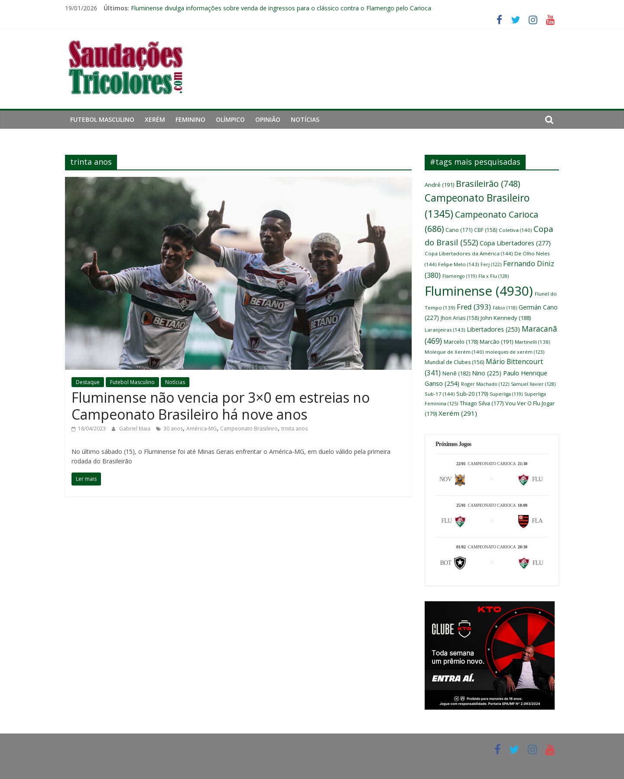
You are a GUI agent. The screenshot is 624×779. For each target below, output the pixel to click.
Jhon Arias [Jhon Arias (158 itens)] (460, 318)
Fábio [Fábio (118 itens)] (505, 308)
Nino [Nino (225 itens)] (486, 373)
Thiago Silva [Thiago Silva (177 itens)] (482, 403)
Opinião (267, 119)
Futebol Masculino (102, 119)
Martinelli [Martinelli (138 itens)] (532, 342)
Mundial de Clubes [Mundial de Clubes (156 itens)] (454, 362)
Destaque (88, 382)
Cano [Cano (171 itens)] (458, 230)
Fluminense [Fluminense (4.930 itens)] (479, 291)
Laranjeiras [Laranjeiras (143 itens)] (445, 329)
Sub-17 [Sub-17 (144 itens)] (440, 394)
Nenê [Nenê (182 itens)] (456, 373)
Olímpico (230, 119)
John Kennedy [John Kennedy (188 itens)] (506, 318)
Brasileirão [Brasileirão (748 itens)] (488, 183)
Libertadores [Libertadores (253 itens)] (493, 329)
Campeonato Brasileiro (249, 428)
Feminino (190, 119)
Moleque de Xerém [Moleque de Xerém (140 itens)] (454, 352)
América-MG (201, 428)
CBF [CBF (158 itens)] (485, 230)
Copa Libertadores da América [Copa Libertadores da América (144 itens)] (469, 253)
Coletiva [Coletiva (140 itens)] (515, 230)
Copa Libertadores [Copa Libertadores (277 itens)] (515, 242)
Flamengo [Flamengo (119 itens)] (459, 276)
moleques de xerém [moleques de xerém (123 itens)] (514, 352)
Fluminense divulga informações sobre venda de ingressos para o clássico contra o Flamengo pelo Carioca (281, 8)
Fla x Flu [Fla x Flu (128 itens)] (493, 276)
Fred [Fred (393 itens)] (474, 307)
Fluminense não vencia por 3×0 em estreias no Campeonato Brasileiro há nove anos (221, 405)
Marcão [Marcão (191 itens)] (496, 341)
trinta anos (294, 428)
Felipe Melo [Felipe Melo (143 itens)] (458, 264)
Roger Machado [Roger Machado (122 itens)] (485, 384)
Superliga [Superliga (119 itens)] (506, 394)
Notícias (305, 119)
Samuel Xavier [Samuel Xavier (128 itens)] (533, 384)
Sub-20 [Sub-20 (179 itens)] (472, 394)
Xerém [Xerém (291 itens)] (458, 413)
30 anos (173, 428)
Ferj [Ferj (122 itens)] (491, 264)
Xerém (155, 119)
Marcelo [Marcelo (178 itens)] (461, 341)
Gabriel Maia (135, 428)
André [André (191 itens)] (439, 185)
